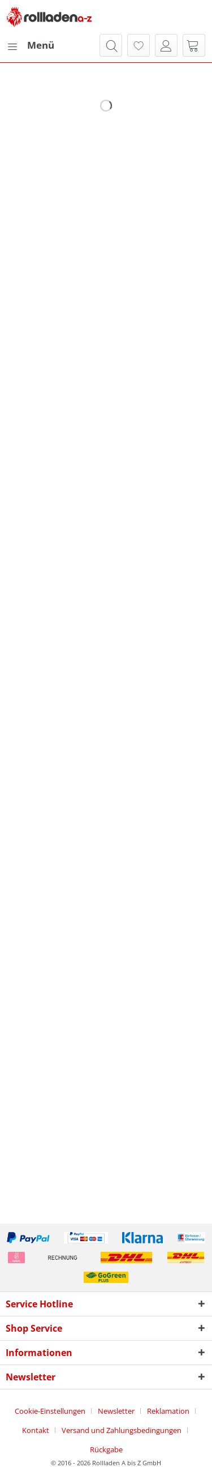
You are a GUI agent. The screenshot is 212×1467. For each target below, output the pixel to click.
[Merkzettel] (138, 45)
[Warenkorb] (194, 45)
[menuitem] (30, 45)
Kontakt (35, 1430)
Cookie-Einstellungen (50, 1411)
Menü (30, 44)
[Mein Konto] (166, 45)
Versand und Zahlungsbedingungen (121, 1430)
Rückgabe (106, 1449)
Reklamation (168, 1411)
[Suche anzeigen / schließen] (110, 45)
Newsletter (116, 1411)
